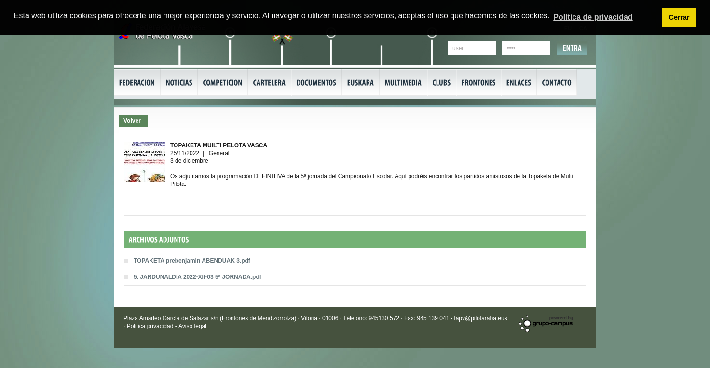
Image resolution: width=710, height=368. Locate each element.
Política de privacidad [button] (593, 17)
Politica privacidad (151, 326)
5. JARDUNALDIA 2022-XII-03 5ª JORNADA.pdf (197, 277)
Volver (132, 121)
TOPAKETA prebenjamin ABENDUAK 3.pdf (192, 260)
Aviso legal (192, 326)
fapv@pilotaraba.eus (480, 318)
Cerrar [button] (679, 17)
